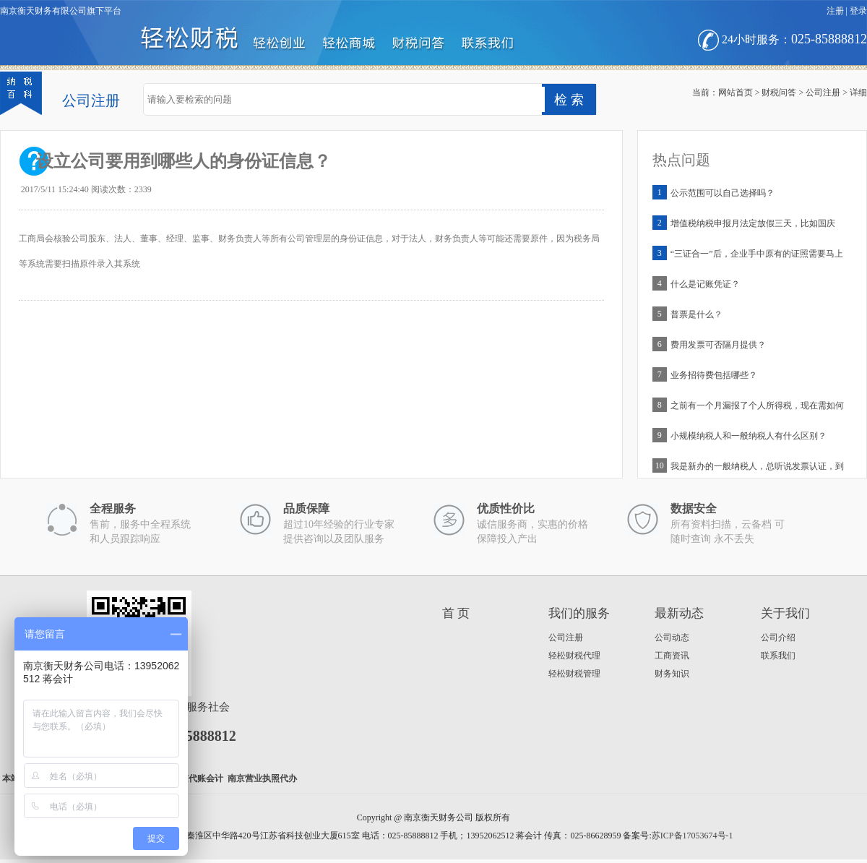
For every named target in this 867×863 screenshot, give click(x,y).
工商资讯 (672, 656)
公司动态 (672, 637)
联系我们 (778, 656)
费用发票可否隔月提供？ (718, 345)
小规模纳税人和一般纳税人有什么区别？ (748, 436)
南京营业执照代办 (262, 778)
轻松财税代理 (574, 656)
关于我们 (785, 613)
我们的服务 (579, 613)
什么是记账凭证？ (705, 284)
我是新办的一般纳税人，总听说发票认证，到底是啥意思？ (757, 469)
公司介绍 (778, 637)
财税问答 (779, 92)
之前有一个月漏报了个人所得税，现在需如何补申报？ (757, 408)
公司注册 (823, 92)
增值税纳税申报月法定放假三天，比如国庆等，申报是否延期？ (752, 226)
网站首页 (735, 92)
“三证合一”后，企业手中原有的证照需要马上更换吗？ (756, 257)
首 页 (456, 613)
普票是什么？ (696, 314)
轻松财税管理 (574, 674)
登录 (858, 11)
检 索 (569, 100)
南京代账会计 (197, 778)
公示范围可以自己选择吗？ (722, 193)
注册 (835, 11)
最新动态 (679, 613)
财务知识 (672, 674)
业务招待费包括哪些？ (713, 375)
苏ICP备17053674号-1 (692, 835)
